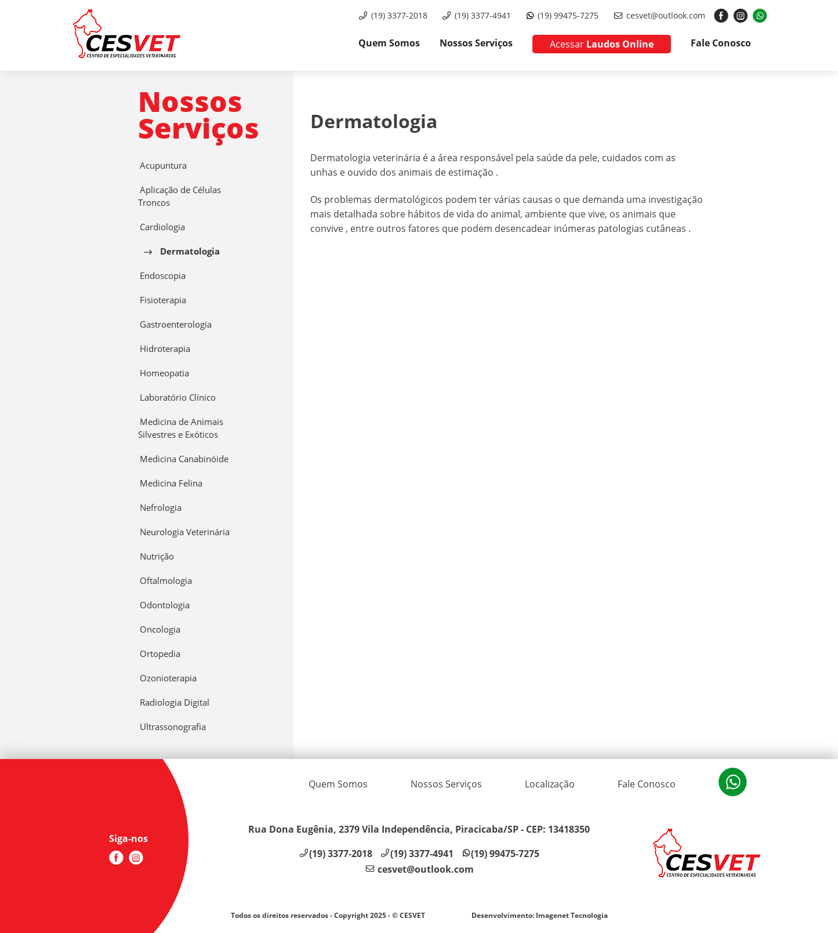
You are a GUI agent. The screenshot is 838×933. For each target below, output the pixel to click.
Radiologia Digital (173, 702)
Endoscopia (162, 275)
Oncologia (159, 629)
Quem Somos (389, 43)
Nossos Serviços (476, 43)
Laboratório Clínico (177, 397)
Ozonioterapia (167, 678)
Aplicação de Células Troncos (179, 196)
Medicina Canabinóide (183, 458)
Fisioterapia (162, 300)
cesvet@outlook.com (665, 15)
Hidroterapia (164, 348)
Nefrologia (160, 507)
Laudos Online (602, 44)
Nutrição (156, 556)
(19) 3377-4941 (483, 15)
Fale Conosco (721, 43)
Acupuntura (162, 165)
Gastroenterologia (175, 324)
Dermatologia (182, 251)
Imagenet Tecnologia (572, 915)
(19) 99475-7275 (568, 15)
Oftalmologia (165, 580)
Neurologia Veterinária (184, 532)
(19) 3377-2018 (399, 15)
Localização (550, 784)
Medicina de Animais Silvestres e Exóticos (180, 428)
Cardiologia (161, 227)
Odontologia (164, 605)
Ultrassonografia (172, 726)
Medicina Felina (170, 483)
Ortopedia (159, 653)
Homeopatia (163, 373)
